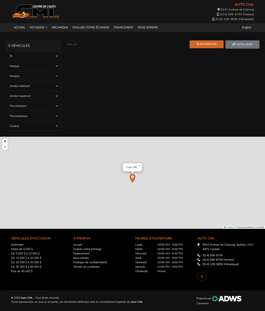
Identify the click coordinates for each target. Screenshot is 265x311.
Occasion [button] (37, 27)
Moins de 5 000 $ (22, 249)
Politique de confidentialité (90, 262)
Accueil (19, 27)
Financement (123, 27)
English (246, 27)
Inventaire (17, 245)
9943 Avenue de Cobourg (236, 10)
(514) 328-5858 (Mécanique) (233, 19)
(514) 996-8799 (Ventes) (235, 14)
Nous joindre (148, 27)
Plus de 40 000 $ (22, 271)
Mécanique (60, 27)
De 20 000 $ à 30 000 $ (26, 262)
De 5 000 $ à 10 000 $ (25, 253)
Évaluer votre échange (87, 249)
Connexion (203, 303)
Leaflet (228, 227)
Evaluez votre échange (91, 27)
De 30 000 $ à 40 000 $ (26, 267)
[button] (132, 178)
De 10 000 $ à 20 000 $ (26, 258)
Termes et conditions (86, 267)
